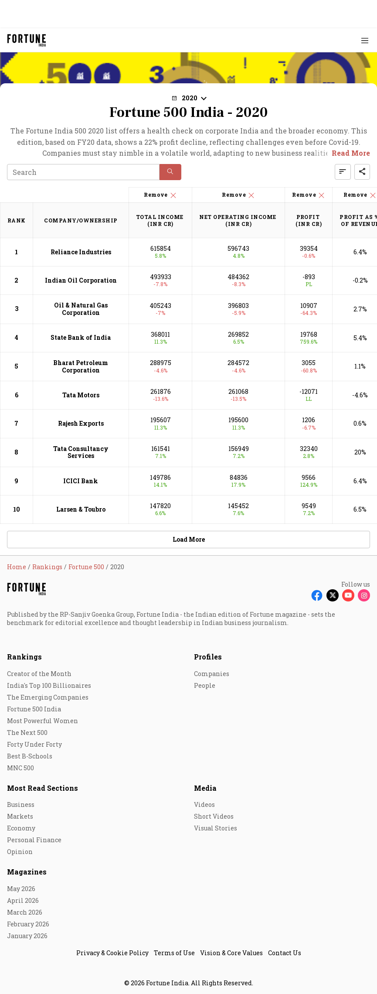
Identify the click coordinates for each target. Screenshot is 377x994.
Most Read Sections (42, 787)
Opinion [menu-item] (20, 851)
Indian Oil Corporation (81, 280)
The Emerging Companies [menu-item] (47, 697)
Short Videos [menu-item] (214, 816)
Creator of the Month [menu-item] (39, 673)
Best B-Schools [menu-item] (29, 756)
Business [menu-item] (20, 804)
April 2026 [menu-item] (23, 900)
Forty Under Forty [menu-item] (34, 744)
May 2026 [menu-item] (21, 889)
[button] (188, 98)
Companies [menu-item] (211, 673)
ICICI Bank (80, 481)
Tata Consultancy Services (81, 452)
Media (205, 787)
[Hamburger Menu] (365, 40)
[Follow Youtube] (348, 595)
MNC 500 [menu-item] (20, 768)
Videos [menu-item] (204, 804)
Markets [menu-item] (20, 816)
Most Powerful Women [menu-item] (42, 721)
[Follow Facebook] (317, 595)
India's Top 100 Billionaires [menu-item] (49, 685)
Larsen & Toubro (80, 509)
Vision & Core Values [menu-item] (231, 953)
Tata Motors (80, 395)
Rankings (24, 656)
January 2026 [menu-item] (27, 936)
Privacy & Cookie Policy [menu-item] (112, 953)
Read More (351, 152)
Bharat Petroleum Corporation (80, 366)
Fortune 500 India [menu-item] (34, 709)
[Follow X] (332, 595)
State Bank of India (81, 337)
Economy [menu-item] (21, 828)
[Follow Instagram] (364, 595)
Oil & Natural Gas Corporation (81, 309)
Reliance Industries (81, 252)
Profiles (208, 656)
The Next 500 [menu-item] (27, 732)
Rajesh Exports (81, 423)
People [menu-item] (204, 685)
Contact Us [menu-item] (284, 953)
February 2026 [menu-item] (28, 924)
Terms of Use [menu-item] (174, 953)
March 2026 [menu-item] (24, 912)
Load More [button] (189, 539)
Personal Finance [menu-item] (34, 840)
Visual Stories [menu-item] (215, 828)
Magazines (27, 871)
